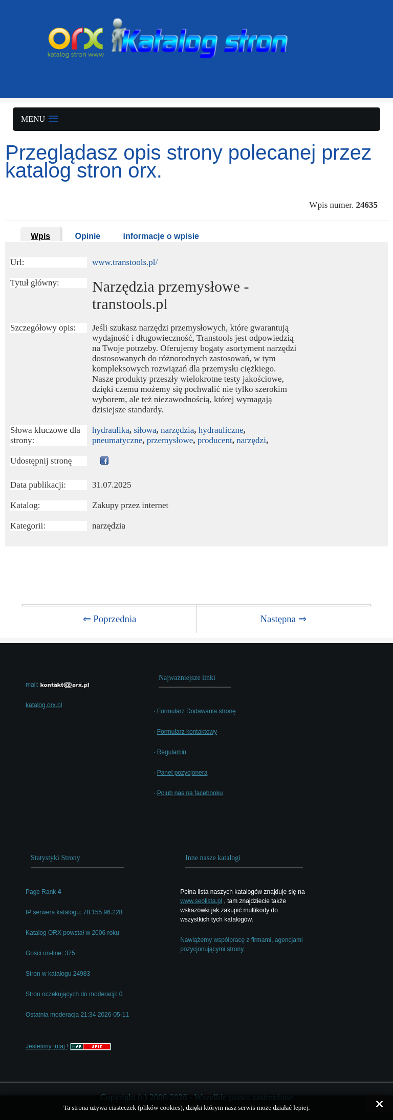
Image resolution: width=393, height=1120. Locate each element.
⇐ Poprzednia (110, 618)
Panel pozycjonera (182, 772)
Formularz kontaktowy (187, 731)
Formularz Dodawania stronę (196, 711)
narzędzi (251, 440)
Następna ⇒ (283, 618)
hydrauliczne (221, 430)
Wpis (40, 236)
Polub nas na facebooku (190, 793)
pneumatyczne (117, 440)
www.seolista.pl (201, 901)
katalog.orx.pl (44, 705)
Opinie (87, 236)
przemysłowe (170, 440)
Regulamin (171, 752)
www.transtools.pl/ (125, 262)
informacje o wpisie (161, 236)
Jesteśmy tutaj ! (47, 1046)
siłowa (145, 430)
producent (215, 440)
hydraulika (110, 430)
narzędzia (177, 430)
